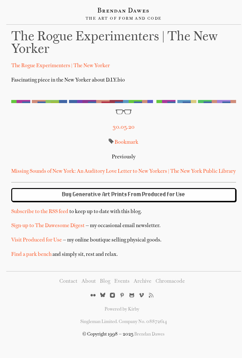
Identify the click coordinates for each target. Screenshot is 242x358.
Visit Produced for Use (36, 240)
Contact (68, 281)
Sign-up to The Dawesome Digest (48, 225)
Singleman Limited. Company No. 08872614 (123, 322)
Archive (142, 281)
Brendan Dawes (123, 11)
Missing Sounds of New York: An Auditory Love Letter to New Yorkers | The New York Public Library (123, 171)
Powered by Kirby (122, 309)
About (88, 281)
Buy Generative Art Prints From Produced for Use (123, 194)
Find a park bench (31, 254)
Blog (105, 281)
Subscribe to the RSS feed (39, 211)
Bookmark (126, 142)
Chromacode (170, 281)
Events (122, 281)
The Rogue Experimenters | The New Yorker (60, 65)
